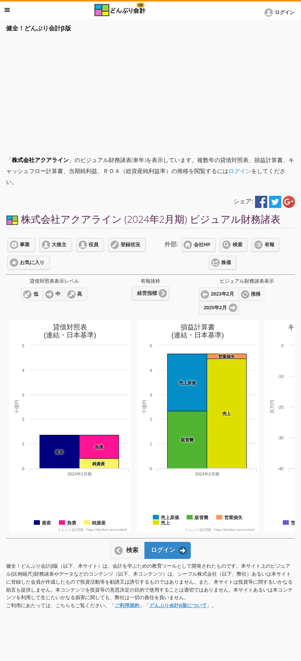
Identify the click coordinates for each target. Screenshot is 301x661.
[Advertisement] (150, 92)
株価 (226, 262)
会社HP (202, 244)
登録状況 (130, 244)
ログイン (239, 171)
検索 (237, 244)
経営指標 (147, 293)
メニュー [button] (7, 10)
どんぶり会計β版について (178, 605)
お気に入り (32, 262)
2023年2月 (222, 294)
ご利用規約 (127, 605)
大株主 (59, 244)
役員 (93, 244)
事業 (25, 244)
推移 (256, 294)
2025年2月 (215, 307)
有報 (269, 244)
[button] (281, 12)
